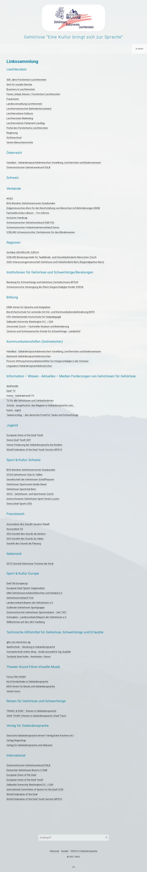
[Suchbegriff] (73, 838)
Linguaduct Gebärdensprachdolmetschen (29, 365)
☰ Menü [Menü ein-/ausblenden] (140, 49)
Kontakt (64, 851)
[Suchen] (106, 838)
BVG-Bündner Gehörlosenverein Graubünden (30, 203)
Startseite (54, 851)
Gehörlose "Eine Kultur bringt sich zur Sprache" (73, 37)
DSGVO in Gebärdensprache (83, 851)
